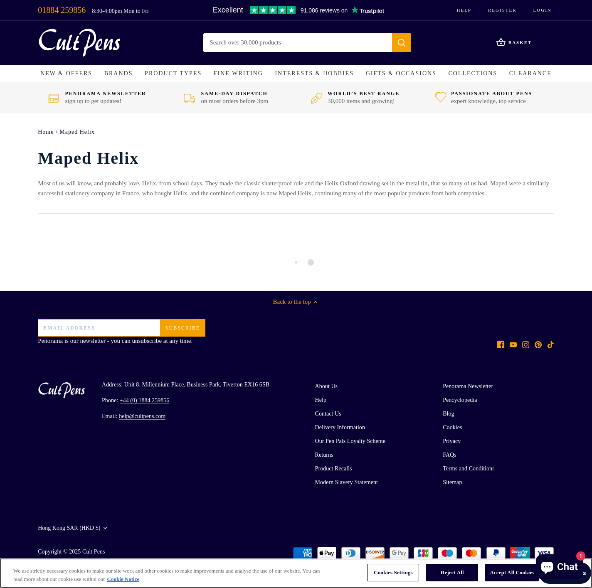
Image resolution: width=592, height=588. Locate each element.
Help (463, 9)
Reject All (452, 572)
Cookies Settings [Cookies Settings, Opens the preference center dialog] (393, 572)
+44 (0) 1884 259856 (145, 400)
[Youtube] (513, 344)
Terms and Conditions (468, 468)
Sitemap (452, 482)
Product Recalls (333, 468)
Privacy (452, 441)
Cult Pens (93, 552)
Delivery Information (340, 427)
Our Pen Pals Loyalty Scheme (350, 441)
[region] (296, 573)
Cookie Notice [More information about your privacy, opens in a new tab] (123, 579)
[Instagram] (525, 344)
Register (502, 9)
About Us (326, 386)
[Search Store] (298, 42)
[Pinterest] (538, 344)
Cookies (452, 427)
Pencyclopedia (460, 400)
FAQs (449, 455)
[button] (66, 73)
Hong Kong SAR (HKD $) (69, 528)
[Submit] (402, 42)
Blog (448, 414)
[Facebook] (500, 344)
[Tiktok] (550, 344)
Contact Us (328, 414)
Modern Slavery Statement (346, 482)
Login (542, 9)
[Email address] (121, 328)
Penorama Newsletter (468, 386)
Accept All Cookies (512, 572)
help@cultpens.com (142, 416)
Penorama (50, 340)
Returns (324, 455)
